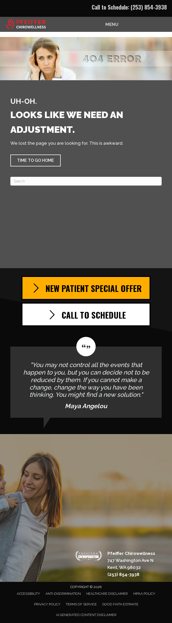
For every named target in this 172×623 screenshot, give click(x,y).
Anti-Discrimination (63, 594)
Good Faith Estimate (120, 604)
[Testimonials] (86, 377)
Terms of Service (81, 604)
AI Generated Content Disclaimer (86, 615)
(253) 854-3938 (149, 7)
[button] (35, 160)
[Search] (86, 181)
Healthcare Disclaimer (107, 594)
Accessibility (28, 594)
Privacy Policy (47, 604)
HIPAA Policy (144, 594)
